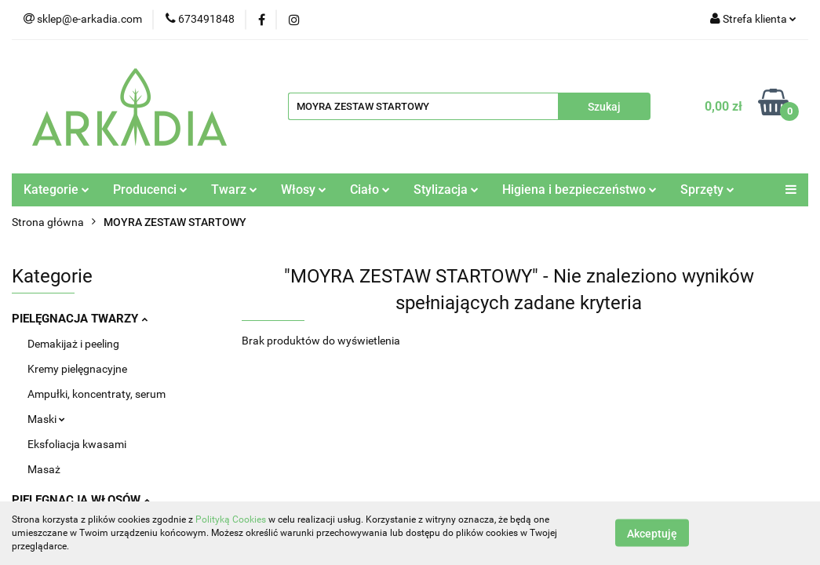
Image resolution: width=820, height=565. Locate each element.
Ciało (370, 189)
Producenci (150, 189)
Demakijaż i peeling (73, 343)
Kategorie (56, 189)
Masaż (43, 469)
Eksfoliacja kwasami (76, 444)
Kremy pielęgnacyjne (77, 369)
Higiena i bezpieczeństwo (579, 189)
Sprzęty (707, 189)
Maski (46, 419)
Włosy (303, 189)
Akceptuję (652, 533)
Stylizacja (446, 189)
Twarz (234, 189)
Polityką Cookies (230, 519)
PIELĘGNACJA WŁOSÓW (81, 500)
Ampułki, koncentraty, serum (96, 394)
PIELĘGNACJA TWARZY (80, 319)
